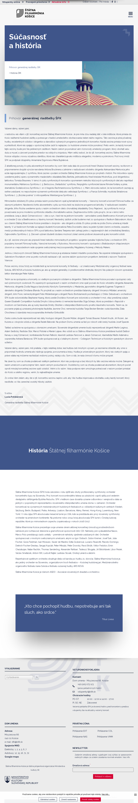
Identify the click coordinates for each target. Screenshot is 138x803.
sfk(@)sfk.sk (17, 742)
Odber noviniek (90, 2)
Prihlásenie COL (105, 731)
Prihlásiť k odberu (103, 776)
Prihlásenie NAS (80, 737)
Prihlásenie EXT (80, 731)
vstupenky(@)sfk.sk (87, 692)
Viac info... (106, 794)
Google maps (12, 757)
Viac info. (126, 757)
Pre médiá (104, 2)
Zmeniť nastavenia (68, 799)
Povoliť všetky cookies (90, 799)
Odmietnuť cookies (47, 799)
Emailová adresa (81, 765)
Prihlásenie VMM (105, 737)
